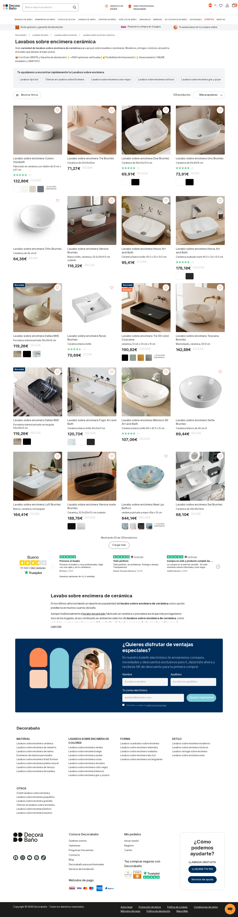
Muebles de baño (23, 19)
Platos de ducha (66, 19)
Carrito (128, 850)
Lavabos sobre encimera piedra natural (38, 763)
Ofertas (209, 19)
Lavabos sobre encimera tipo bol (138, 756)
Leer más (56, 627)
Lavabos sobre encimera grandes (35, 801)
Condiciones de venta (206, 907)
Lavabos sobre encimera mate (188, 756)
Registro (129, 846)
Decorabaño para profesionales (86, 864)
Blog (71, 860)
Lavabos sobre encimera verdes (85, 748)
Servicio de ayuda (202, 879)
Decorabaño (20, 35)
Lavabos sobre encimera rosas (85, 759)
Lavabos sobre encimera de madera (36, 771)
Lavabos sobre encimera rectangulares (141, 759)
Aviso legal (126, 907)
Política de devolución (158, 911)
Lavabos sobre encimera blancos (86, 771)
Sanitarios (145, 19)
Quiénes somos (78, 841)
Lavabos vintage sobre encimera (189, 752)
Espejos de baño (128, 19)
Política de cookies (177, 907)
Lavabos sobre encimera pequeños (36, 797)
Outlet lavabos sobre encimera (33, 793)
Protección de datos (150, 907)
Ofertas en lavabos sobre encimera (36, 805)
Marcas (221, 19)
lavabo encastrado (93, 614)
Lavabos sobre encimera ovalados (138, 752)
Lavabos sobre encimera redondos (139, 748)
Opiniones (74, 846)
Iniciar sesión (131, 841)
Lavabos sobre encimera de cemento (36, 748)
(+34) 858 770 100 (202, 869)
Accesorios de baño (176, 19)
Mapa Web (182, 911)
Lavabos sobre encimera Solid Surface (37, 759)
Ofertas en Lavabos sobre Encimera (64, 80)
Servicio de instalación (81, 869)
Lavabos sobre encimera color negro (111, 80)
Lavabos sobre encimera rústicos (156, 80)
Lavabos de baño (87, 19)
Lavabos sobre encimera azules (85, 756)
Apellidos (176, 675)
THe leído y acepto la (146, 705)
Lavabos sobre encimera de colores (88, 741)
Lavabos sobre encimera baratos (34, 813)
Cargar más (119, 545)
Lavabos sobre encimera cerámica (35, 744)
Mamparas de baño (45, 19)
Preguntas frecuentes (81, 850)
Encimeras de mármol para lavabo (34, 756)
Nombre (127, 675)
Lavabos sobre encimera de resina (35, 752)
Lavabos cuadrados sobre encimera (139, 744)
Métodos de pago (130, 911)
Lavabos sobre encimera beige (84, 752)
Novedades (196, 19)
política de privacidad (156, 705)
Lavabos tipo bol (29, 80)
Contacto (74, 855)
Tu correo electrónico (134, 690)
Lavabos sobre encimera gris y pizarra (201, 80)
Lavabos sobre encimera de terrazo (36, 767)
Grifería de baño (107, 19)
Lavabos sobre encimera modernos (191, 744)
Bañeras (157, 19)
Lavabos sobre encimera (65, 35)
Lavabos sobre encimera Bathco (34, 809)
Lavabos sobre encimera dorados (86, 763)
